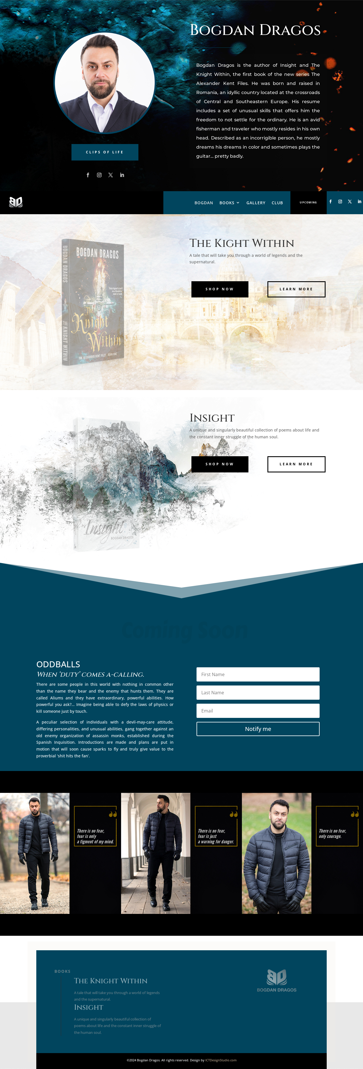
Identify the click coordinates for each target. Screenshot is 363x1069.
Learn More (296, 289)
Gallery (255, 202)
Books (227, 202)
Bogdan (204, 202)
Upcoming (308, 202)
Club (277, 202)
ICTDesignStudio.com (221, 1060)
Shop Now (220, 289)
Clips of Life (105, 152)
